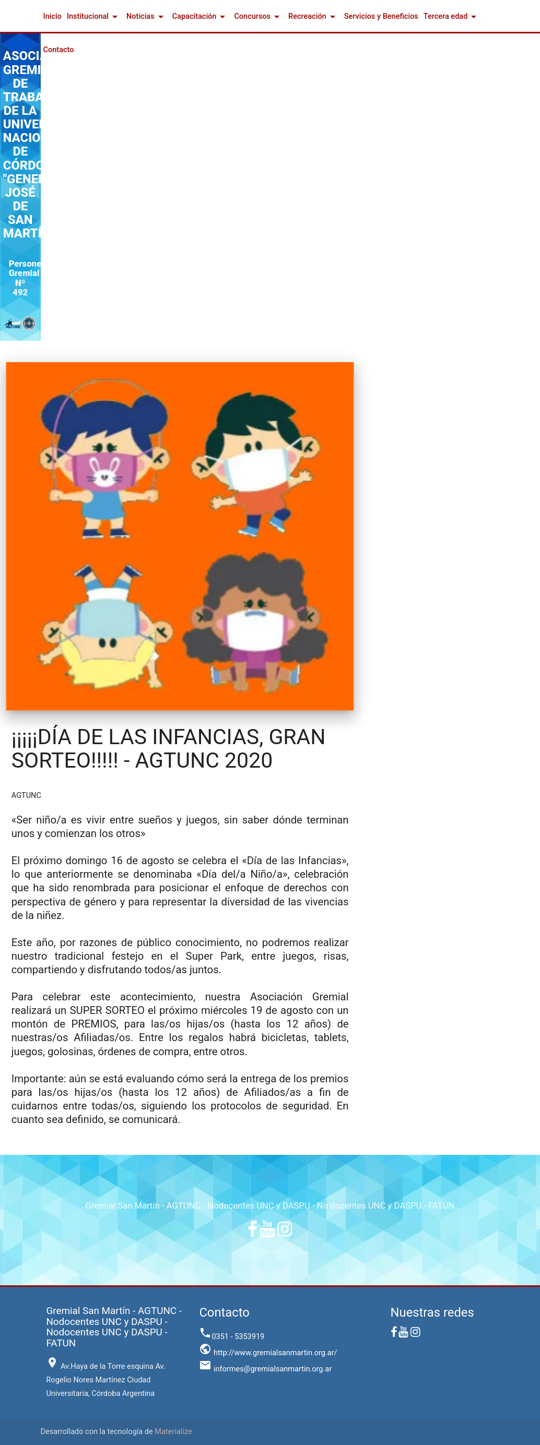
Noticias (146, 16)
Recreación (313, 16)
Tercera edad (452, 16)
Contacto (58, 49)
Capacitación (200, 16)
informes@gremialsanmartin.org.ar (265, 1369)
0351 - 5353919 (231, 1336)
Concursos (258, 16)
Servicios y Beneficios (381, 16)
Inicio (52, 16)
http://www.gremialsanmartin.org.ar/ (268, 1352)
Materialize (173, 1431)
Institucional (94, 16)
